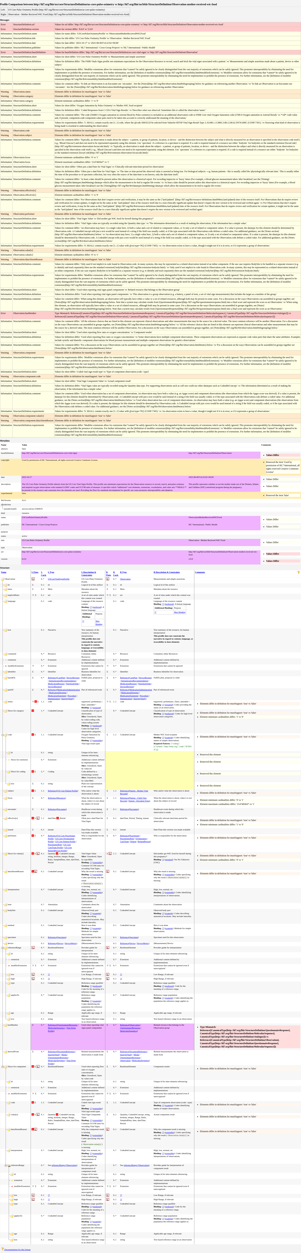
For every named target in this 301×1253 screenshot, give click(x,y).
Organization (141, 838)
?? (91, 607)
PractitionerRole (55, 844)
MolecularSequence (56, 1028)
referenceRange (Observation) (64, 1165)
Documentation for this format (16, 1249)
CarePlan (61, 677)
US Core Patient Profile (67, 791)
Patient (133, 841)
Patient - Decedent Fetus (139, 801)
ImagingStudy (67, 698)
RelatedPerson (144, 841)
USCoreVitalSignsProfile (58, 579)
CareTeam (124, 841)
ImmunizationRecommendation (62, 681)
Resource (61, 798)
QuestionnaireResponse (67, 1025)
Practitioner (134, 835)
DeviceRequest (73, 677)
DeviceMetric (70, 943)
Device (60, 943)
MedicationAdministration (68, 689)
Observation (125, 579)
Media (64, 1054)
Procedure (72, 696)
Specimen (61, 937)
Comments (200, 572)
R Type (123, 572)
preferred (97, 607)
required (96, 707)
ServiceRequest (54, 686)
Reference (52, 677)
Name (3, 572)
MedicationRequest (56, 683)
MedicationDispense (57, 692)
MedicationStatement (57, 696)
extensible (97, 740)
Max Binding (179, 612)
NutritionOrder (72, 683)
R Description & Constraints (167, 572)
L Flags (35, 572)
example (168, 737)
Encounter (61, 809)
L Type (51, 572)
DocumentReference (66, 1051)
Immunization (54, 698)
